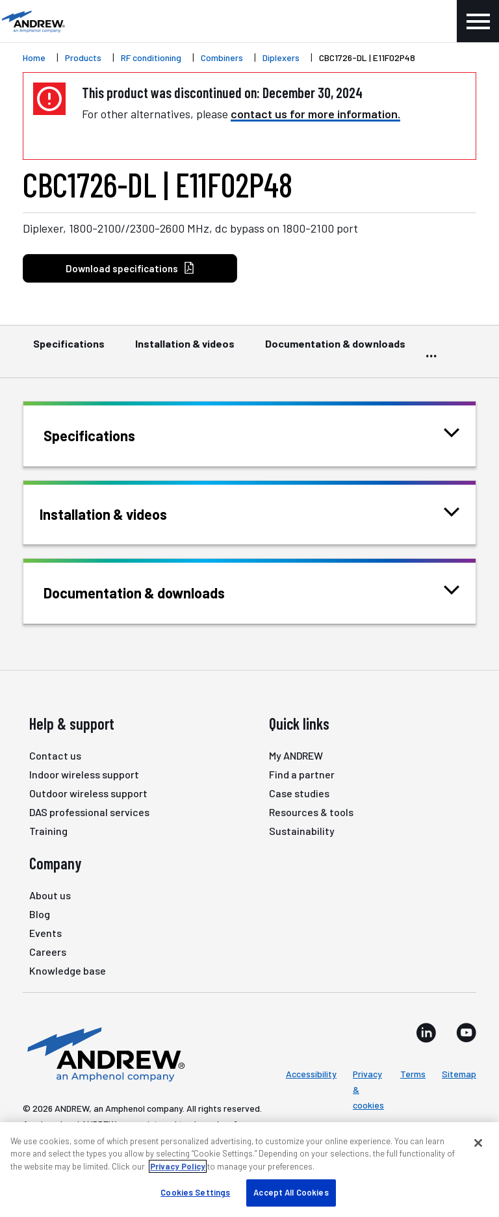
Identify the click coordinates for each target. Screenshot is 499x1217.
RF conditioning (151, 57)
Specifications (69, 349)
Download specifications (130, 269)
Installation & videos (185, 349)
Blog (39, 914)
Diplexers (281, 57)
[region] (249, 1169)
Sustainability (302, 831)
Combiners (222, 57)
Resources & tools (311, 812)
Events (45, 933)
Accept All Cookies (290, 1192)
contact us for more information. (315, 114)
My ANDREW (296, 755)
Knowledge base (67, 970)
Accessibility (311, 1073)
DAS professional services (89, 812)
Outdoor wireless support (88, 793)
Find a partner (302, 774)
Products (83, 57)
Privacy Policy (177, 1166)
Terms (413, 1073)
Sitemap (459, 1073)
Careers (47, 951)
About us (50, 895)
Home (34, 57)
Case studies (299, 793)
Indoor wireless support (84, 774)
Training (48, 831)
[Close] (478, 1143)
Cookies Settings (195, 1192)
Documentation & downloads (335, 349)
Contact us (55, 755)
